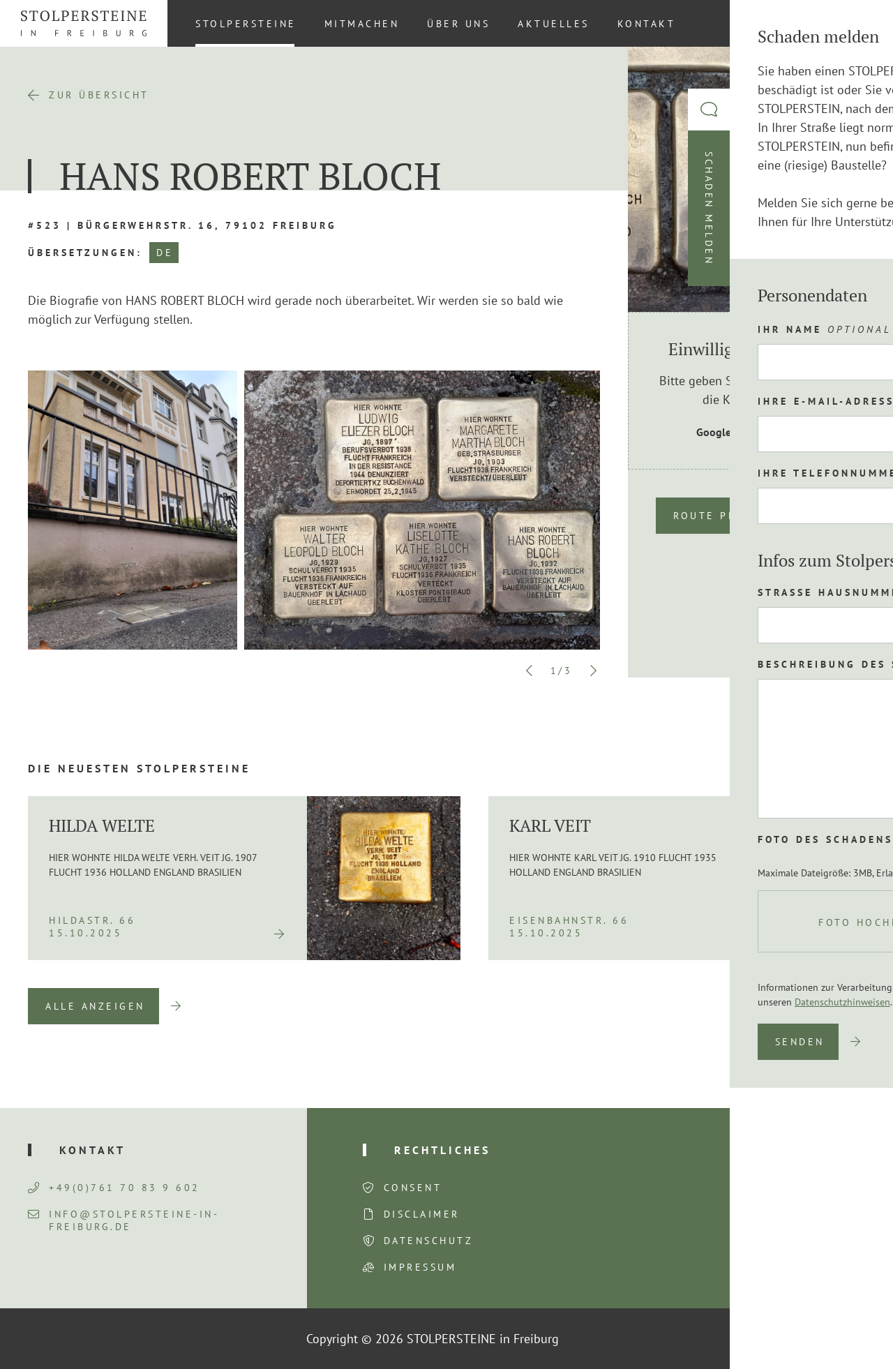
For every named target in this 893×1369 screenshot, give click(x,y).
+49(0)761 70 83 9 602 (114, 1187)
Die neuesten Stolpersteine (139, 768)
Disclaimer (422, 1214)
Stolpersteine (246, 23)
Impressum (420, 1267)
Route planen (721, 515)
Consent (413, 1187)
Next (593, 671)
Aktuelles (554, 23)
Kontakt (646, 23)
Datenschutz (429, 1240)
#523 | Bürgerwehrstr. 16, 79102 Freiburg (182, 225)
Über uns (458, 23)
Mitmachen (362, 23)
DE (164, 252)
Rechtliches (442, 1150)
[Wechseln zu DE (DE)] (857, 23)
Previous (529, 671)
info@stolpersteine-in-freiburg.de (123, 1220)
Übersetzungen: (85, 252)
